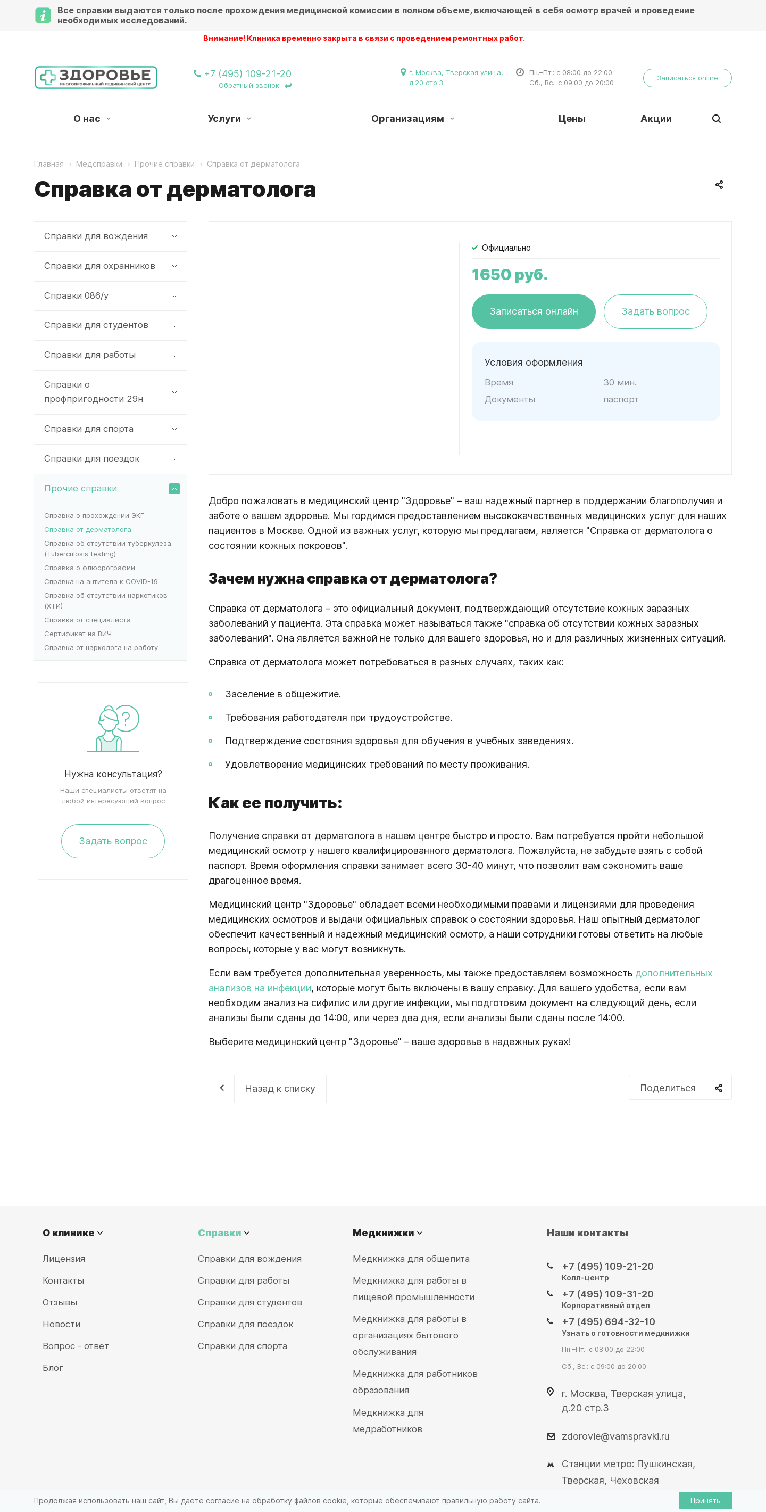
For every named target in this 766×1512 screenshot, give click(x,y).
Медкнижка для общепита (411, 1258)
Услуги (229, 118)
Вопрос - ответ (76, 1346)
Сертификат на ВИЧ (78, 633)
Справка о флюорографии (89, 567)
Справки (220, 1232)
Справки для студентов (112, 325)
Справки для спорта (112, 428)
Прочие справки (112, 488)
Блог (53, 1367)
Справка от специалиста (87, 619)
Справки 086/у (112, 295)
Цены (572, 118)
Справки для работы (112, 354)
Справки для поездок (112, 458)
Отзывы (60, 1302)
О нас (92, 118)
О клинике (69, 1232)
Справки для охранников (112, 266)
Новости (61, 1324)
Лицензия (64, 1258)
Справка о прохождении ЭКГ (94, 515)
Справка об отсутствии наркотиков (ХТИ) (106, 600)
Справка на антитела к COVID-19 (101, 581)
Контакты (63, 1280)
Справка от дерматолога (87, 529)
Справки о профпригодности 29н (112, 391)
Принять (705, 1500)
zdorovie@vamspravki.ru (616, 1435)
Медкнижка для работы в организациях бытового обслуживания (410, 1335)
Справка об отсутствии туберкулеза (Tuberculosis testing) (107, 548)
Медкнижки (383, 1232)
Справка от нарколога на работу (101, 647)
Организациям (412, 118)
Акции (656, 118)
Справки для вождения (112, 236)
